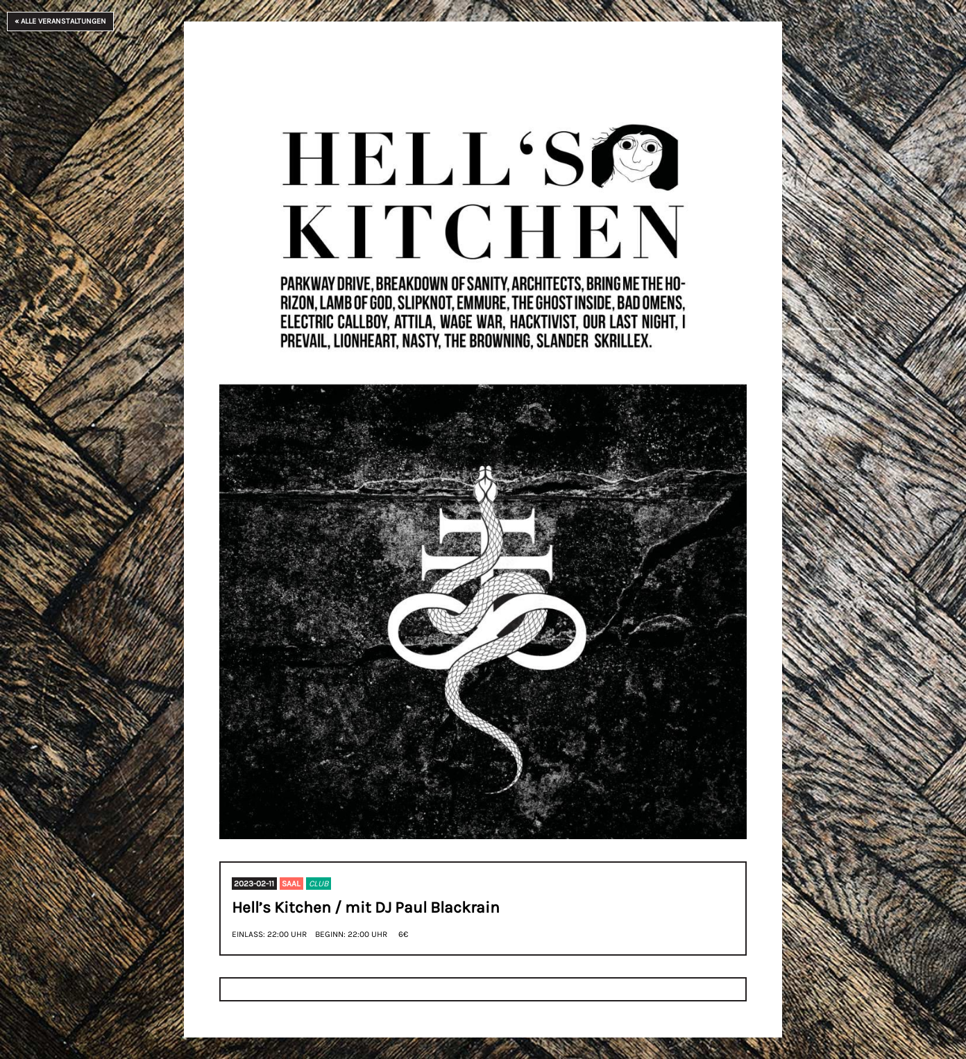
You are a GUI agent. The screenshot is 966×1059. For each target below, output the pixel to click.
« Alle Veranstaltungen (60, 21)
